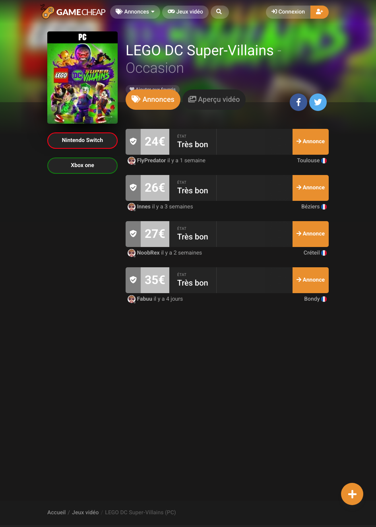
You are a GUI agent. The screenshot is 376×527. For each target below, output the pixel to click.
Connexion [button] (288, 12)
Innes (140, 207)
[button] (220, 12)
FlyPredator (147, 161)
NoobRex (144, 253)
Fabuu (140, 299)
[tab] (153, 99)
